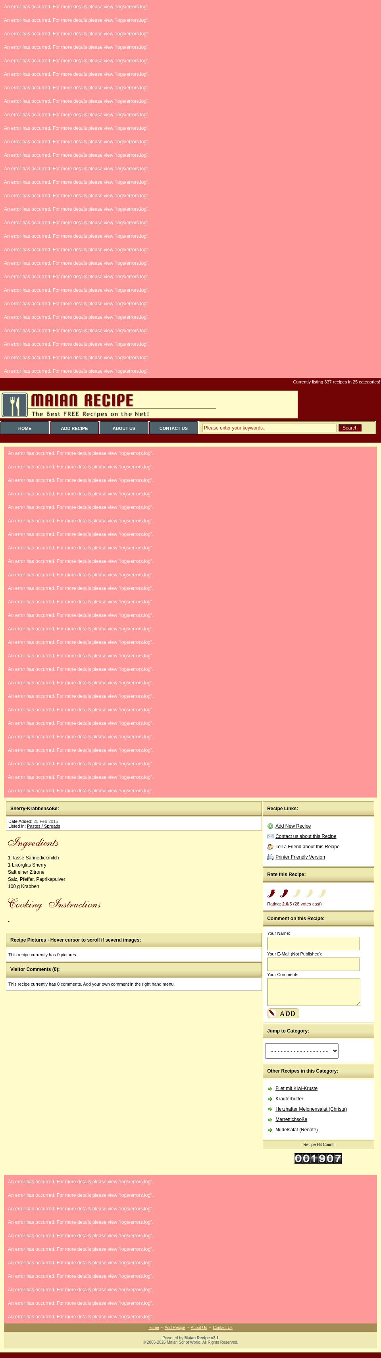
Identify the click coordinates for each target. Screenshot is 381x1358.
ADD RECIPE (74, 428)
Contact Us (222, 1327)
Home (153, 1327)
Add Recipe (175, 1327)
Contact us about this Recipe (305, 836)
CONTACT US (174, 428)
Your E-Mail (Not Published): (294, 954)
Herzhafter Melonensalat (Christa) (311, 1109)
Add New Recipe (293, 826)
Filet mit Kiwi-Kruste (296, 1088)
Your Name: (278, 933)
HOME (24, 428)
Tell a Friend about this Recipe (307, 846)
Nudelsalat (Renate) (296, 1130)
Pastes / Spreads (43, 826)
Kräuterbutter (289, 1099)
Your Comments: (283, 974)
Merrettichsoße (291, 1119)
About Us (199, 1327)
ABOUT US (124, 428)
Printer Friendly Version (300, 857)
